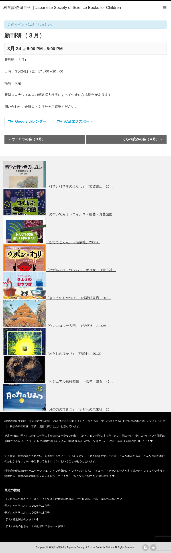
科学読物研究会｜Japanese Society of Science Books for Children (81, 547)
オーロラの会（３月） (27, 139)
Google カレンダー (27, 121)
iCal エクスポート (75, 121)
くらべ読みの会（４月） (142, 139)
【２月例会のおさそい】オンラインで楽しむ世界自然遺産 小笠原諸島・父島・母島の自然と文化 (63, 499)
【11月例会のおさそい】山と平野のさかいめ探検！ (35, 526)
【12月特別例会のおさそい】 (21, 519)
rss (145, 547)
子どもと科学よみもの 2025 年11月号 (27, 512)
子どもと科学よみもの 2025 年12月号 (27, 505)
